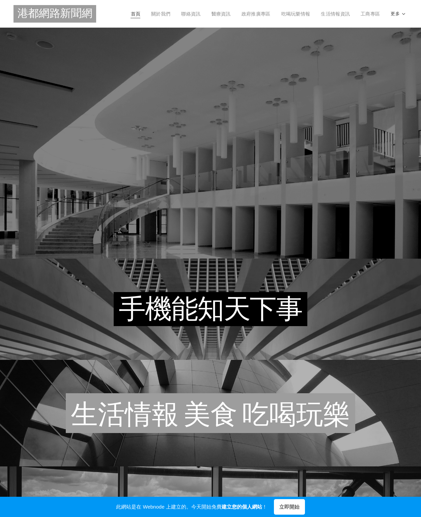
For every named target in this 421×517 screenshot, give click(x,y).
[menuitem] (120, 13)
